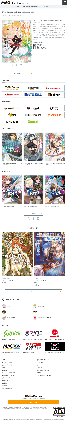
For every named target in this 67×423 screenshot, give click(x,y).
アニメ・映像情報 (7, 365)
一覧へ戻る (33, 214)
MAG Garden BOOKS (43, 370)
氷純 (12, 15)
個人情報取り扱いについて (9, 375)
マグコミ (40, 362)
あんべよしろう (20, 15)
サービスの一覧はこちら (44, 408)
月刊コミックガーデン (44, 360)
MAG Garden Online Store (45, 375)
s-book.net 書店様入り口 (9, 373)
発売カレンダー (6, 367)
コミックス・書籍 (15, 7)
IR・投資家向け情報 (7, 388)
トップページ (5, 7)
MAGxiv (40, 367)
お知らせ (5, 360)
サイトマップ (6, 378)
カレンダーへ (33, 291)
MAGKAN (40, 365)
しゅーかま (4, 15)
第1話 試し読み (17, 73)
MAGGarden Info (42, 373)
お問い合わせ (33, 402)
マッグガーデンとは (8, 380)
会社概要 (5, 383)
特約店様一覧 (6, 370)
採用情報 (5, 385)
